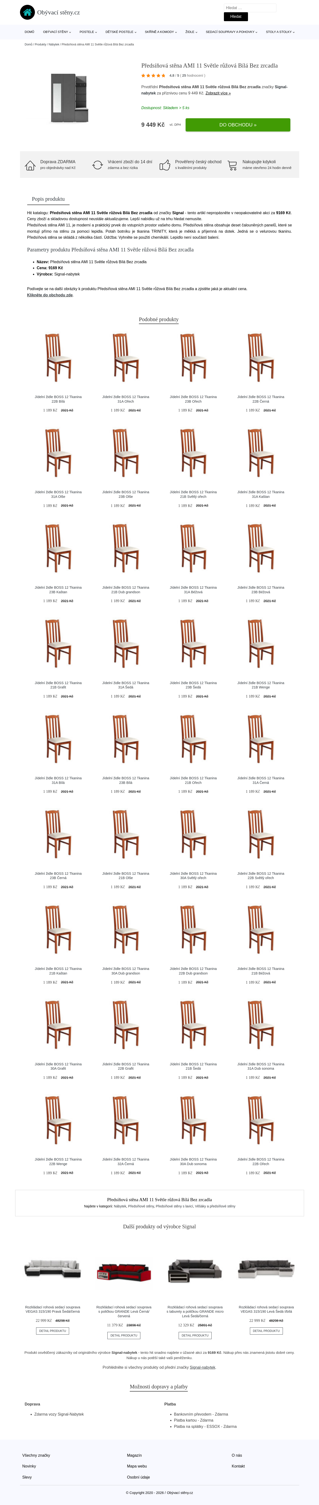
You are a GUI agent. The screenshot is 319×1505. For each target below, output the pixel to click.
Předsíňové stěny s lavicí (174, 1206)
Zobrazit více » (218, 93)
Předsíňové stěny (141, 1206)
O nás (237, 1455)
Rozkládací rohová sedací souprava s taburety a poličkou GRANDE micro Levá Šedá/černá (195, 1311)
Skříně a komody (159, 32)
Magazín (134, 1455)
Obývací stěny (55, 32)
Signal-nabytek (202, 1367)
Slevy (27, 1477)
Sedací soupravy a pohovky (230, 32)
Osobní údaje (138, 1477)
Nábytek (54, 44)
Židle (189, 32)
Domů (29, 32)
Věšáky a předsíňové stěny (215, 1206)
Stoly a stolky (279, 32)
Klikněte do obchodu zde (50, 295)
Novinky (29, 1466)
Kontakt (238, 1466)
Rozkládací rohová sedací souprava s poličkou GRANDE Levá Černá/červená (123, 1311)
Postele (87, 32)
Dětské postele (119, 32)
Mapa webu (137, 1466)
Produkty (40, 44)
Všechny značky (36, 1455)
